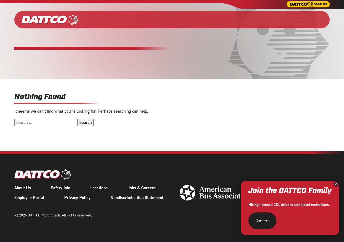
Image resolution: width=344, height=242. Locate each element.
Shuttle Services (200, 19)
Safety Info (60, 187)
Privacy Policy (77, 197)
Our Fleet (100, 19)
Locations (99, 187)
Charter (124, 19)
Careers (282, 19)
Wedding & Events (160, 19)
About (256, 19)
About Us (22, 187)
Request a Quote (311, 19)
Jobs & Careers (142, 187)
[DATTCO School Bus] (308, 4)
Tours (233, 19)
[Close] (336, 184)
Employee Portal (29, 197)
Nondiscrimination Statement (137, 197)
